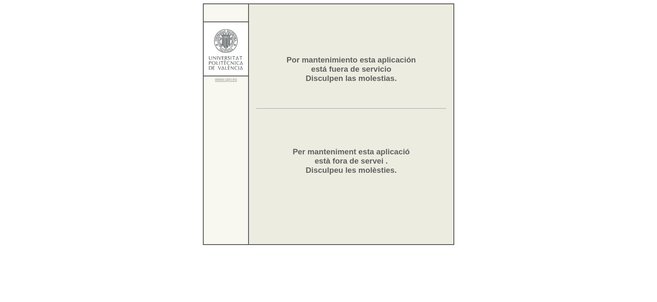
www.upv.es (226, 79)
